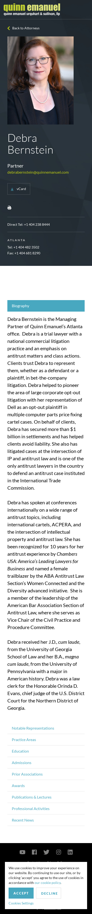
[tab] (46, 306)
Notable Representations (33, 728)
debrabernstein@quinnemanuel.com (38, 172)
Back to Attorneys (25, 28)
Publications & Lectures (32, 797)
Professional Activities (31, 808)
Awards (18, 785)
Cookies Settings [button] (21, 903)
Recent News (23, 820)
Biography (20, 305)
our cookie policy (48, 882)
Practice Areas (24, 739)
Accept (21, 893)
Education (20, 751)
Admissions (21, 762)
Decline (49, 893)
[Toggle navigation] (83, 9)
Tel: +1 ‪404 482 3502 (23, 247)
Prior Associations (27, 774)
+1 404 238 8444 (37, 224)
